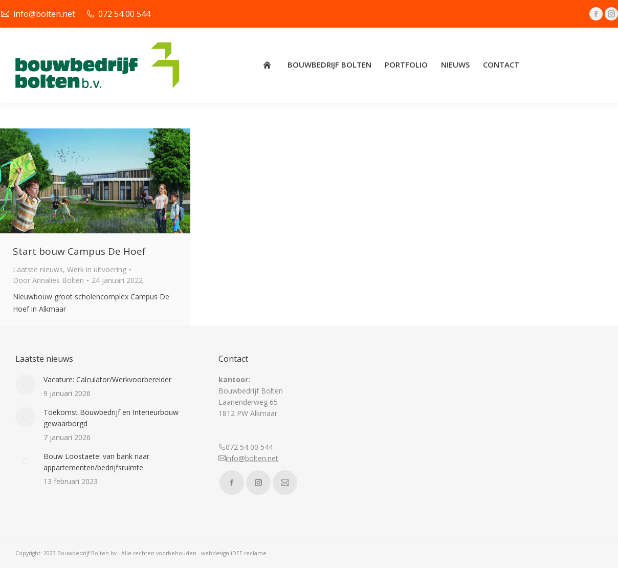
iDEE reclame (249, 553)
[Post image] (25, 384)
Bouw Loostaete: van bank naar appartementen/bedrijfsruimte (96, 461)
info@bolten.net (252, 458)
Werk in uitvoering (96, 269)
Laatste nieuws (38, 269)
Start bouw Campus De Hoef (79, 251)
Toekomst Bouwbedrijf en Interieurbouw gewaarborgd (111, 417)
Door (48, 280)
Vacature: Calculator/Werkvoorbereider (107, 379)
